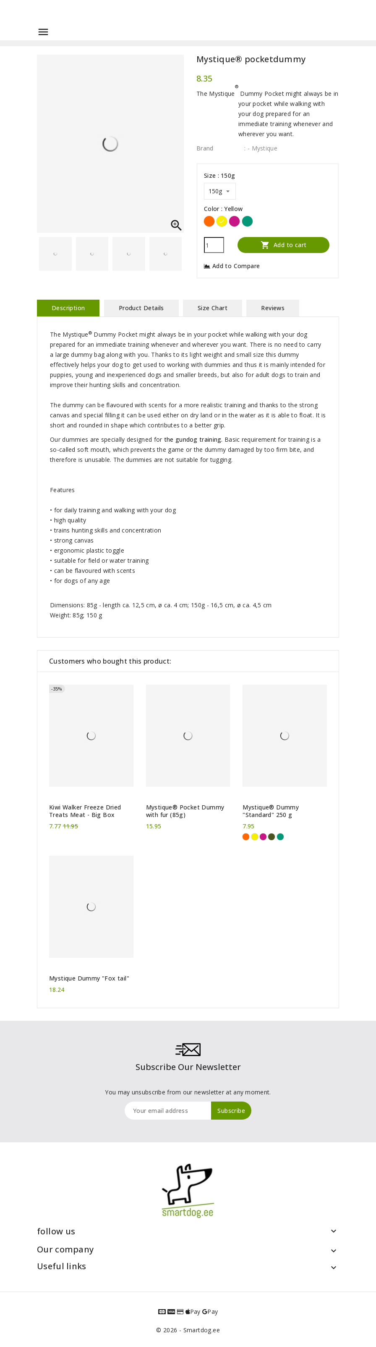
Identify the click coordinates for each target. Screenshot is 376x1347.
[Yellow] (222, 221)
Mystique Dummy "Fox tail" (89, 978)
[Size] (220, 191)
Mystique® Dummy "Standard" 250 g (271, 811)
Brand (205, 148)
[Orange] (209, 221)
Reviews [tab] (273, 308)
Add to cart (284, 245)
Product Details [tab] (141, 308)
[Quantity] (214, 245)
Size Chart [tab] (212, 308)
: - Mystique (260, 148)
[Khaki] (271, 836)
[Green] (247, 221)
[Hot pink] (234, 221)
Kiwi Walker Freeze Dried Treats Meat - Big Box (85, 811)
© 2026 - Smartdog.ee (188, 1330)
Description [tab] (68, 308)
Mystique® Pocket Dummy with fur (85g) (185, 811)
